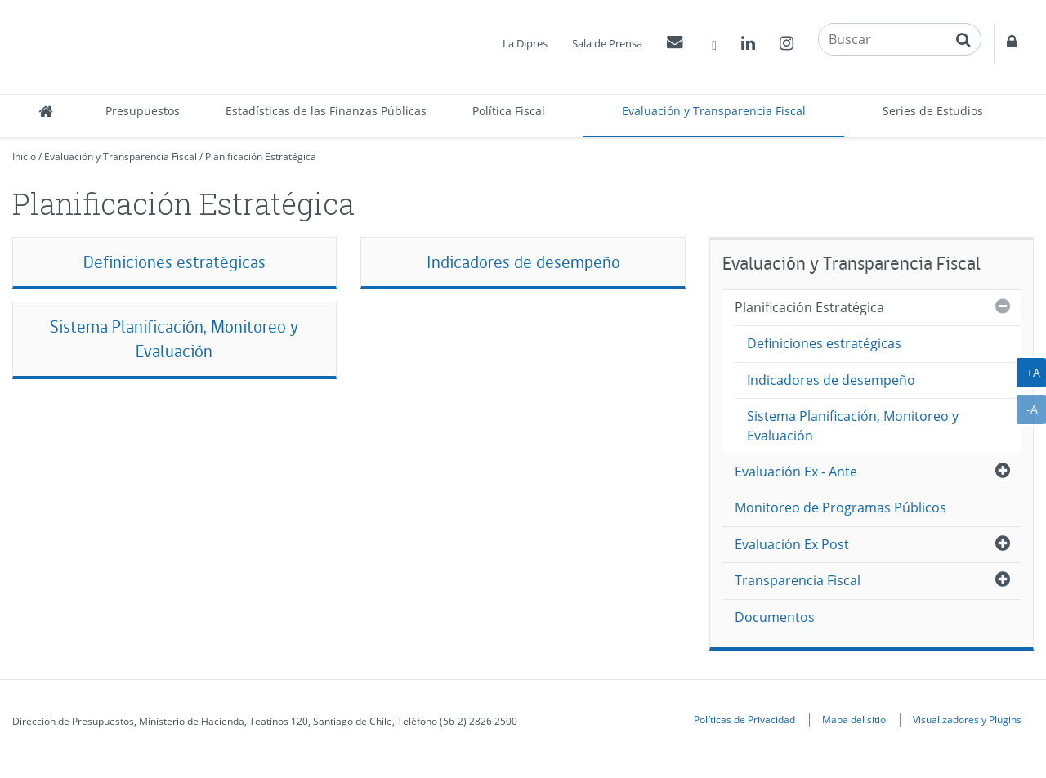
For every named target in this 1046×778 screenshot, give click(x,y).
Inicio (24, 156)
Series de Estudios (933, 110)
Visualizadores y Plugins (967, 719)
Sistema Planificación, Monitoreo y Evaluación (174, 338)
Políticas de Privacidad (744, 719)
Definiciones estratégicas (174, 262)
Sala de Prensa (607, 43)
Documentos (775, 617)
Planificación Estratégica (260, 156)
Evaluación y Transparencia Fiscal (714, 110)
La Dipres (525, 43)
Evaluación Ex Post (792, 544)
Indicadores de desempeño (523, 262)
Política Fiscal (508, 110)
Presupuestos (142, 110)
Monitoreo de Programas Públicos (840, 507)
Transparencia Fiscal (797, 580)
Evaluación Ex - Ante (796, 472)
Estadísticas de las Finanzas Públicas (326, 110)
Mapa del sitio (854, 719)
